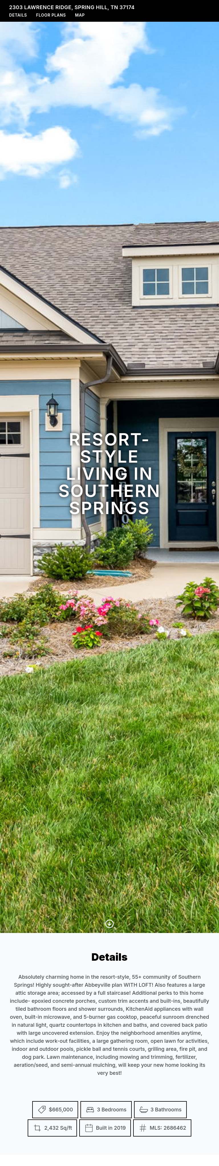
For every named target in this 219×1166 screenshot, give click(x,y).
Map (80, 15)
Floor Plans (51, 15)
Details (18, 15)
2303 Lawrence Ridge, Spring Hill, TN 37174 (72, 7)
